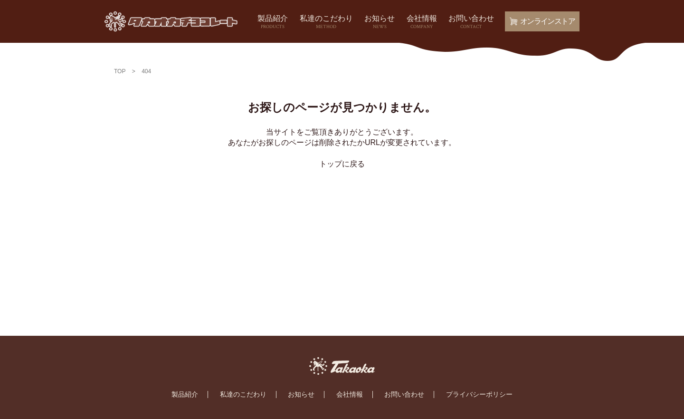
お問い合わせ (471, 22)
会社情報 (422, 22)
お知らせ (379, 22)
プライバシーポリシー (479, 394)
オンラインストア (542, 21)
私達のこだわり (326, 22)
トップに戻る (342, 164)
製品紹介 (272, 22)
